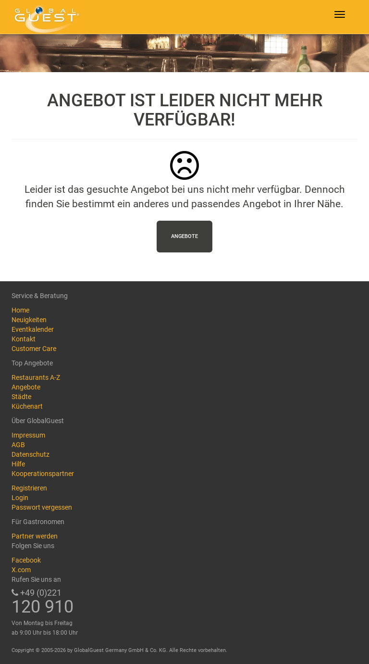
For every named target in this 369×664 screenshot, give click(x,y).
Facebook (26, 560)
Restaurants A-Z (36, 377)
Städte (21, 397)
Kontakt (24, 339)
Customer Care (34, 348)
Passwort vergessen (42, 507)
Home (20, 310)
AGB (18, 445)
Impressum (28, 435)
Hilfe (18, 464)
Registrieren (29, 488)
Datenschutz (30, 454)
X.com (21, 570)
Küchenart (27, 406)
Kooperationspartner (43, 473)
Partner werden (35, 536)
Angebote (184, 236)
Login (20, 497)
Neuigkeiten (29, 320)
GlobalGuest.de (45, 17)
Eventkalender (33, 329)
